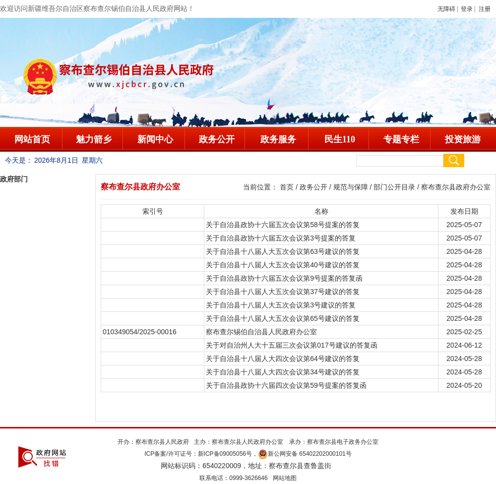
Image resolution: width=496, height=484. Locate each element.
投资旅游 (463, 139)
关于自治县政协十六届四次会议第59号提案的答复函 (286, 385)
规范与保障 (350, 187)
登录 (467, 8)
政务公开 (217, 139)
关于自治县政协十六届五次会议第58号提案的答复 (283, 225)
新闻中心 (155, 139)
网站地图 (285, 478)
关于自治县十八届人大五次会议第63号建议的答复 (283, 251)
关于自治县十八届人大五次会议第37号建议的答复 (283, 292)
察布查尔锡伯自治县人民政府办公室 (261, 332)
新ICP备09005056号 (225, 453)
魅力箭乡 (94, 139)
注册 (486, 8)
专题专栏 (401, 139)
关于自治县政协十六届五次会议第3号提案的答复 (281, 238)
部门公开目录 (394, 187)
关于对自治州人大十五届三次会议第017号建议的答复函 (291, 345)
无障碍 (446, 8)
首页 (287, 187)
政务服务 (278, 139)
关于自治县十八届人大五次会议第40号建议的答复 (283, 265)
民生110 (339, 139)
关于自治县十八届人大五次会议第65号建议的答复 (283, 318)
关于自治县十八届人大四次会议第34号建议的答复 (283, 372)
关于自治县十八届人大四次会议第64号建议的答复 (283, 359)
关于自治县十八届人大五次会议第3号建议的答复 (281, 305)
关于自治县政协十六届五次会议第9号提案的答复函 (284, 278)
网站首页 (32, 139)
